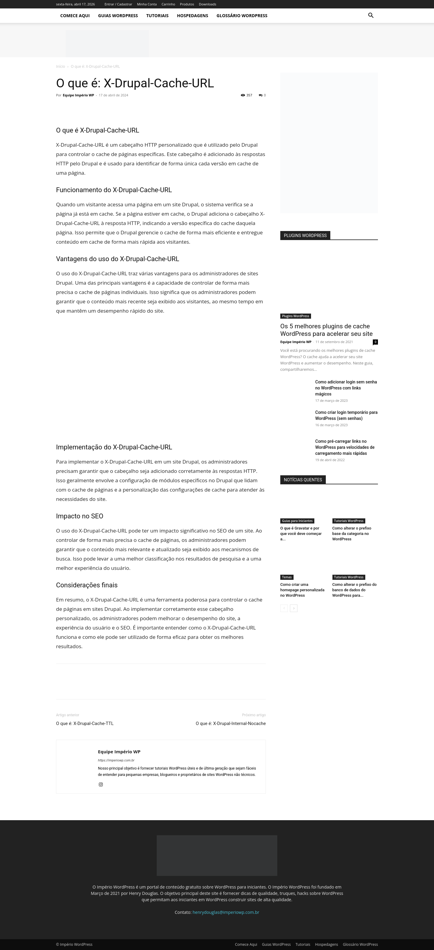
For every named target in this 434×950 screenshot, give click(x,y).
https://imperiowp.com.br (116, 760)
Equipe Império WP (78, 95)
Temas (287, 577)
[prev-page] (284, 608)
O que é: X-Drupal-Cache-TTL (85, 723)
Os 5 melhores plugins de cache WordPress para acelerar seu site (326, 330)
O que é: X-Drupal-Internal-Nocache (231, 723)
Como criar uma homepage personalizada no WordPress (302, 590)
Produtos (187, 4)
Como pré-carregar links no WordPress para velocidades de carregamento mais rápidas (345, 447)
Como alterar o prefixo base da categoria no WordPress (351, 533)
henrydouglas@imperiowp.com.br (226, 912)
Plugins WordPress (295, 316)
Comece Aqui (75, 15)
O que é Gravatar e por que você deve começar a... (301, 533)
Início (60, 66)
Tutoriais (157, 15)
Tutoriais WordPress (348, 521)
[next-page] (293, 608)
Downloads (207, 4)
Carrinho (168, 4)
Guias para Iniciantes (297, 521)
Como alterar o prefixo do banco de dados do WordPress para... (354, 590)
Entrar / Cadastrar (118, 4)
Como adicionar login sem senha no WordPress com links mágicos (346, 388)
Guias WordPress (118, 15)
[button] (370, 16)
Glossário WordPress (242, 15)
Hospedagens (192, 15)
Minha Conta (147, 4)
